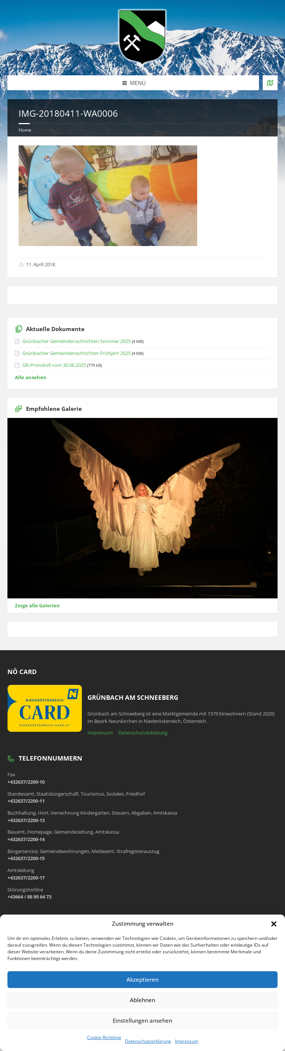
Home (25, 130)
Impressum (186, 1041)
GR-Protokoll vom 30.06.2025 (54, 365)
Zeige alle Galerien (37, 605)
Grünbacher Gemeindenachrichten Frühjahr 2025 (76, 353)
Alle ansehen (31, 377)
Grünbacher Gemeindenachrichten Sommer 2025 (76, 341)
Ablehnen (142, 1000)
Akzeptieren (142, 979)
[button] (274, 924)
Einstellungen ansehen (142, 1020)
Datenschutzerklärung (148, 1041)
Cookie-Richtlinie (104, 1037)
